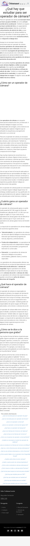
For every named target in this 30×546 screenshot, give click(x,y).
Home (3, 507)
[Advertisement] (14, 103)
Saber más (4, 498)
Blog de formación (22, 507)
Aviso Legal (5, 512)
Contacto (4, 510)
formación (19, 514)
